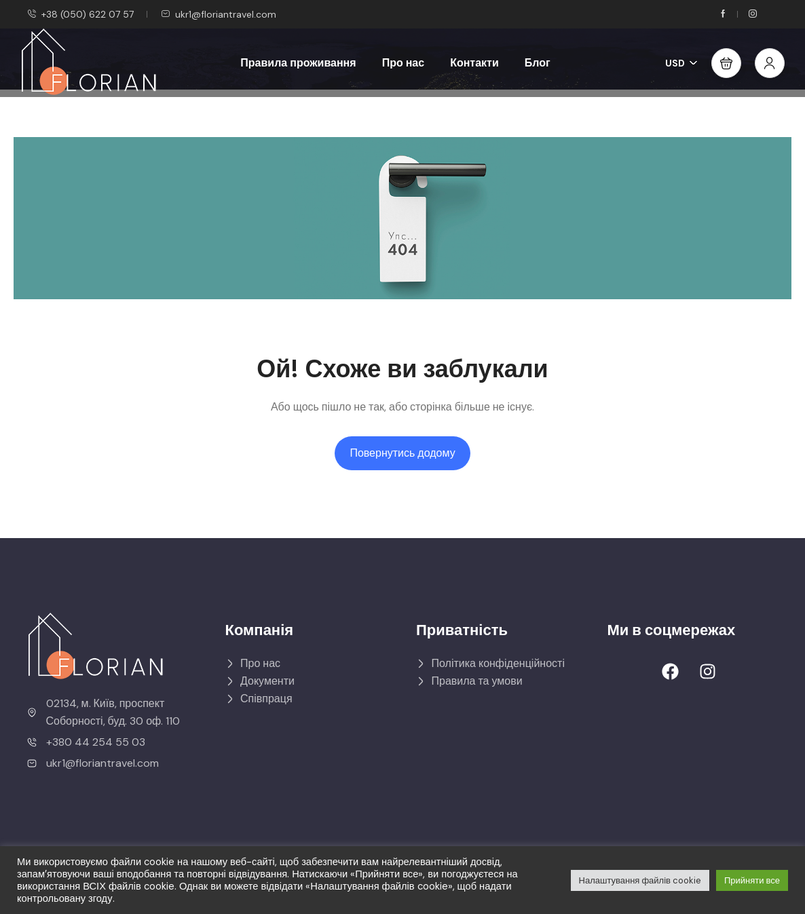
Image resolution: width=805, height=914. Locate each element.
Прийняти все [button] (752, 880)
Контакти (474, 63)
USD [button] (681, 63)
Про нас (403, 63)
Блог (537, 63)
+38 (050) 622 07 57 (80, 14)
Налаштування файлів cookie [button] (640, 880)
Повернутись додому (402, 453)
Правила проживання (298, 63)
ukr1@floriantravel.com (218, 14)
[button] (726, 63)
